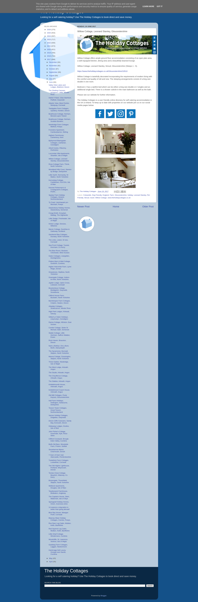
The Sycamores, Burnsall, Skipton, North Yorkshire (59, 352)
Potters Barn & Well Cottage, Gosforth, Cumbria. (59, 262)
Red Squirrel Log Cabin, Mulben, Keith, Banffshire (59, 530)
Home (116, 206)
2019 (49, 53)
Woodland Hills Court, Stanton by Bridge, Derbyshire (60, 170)
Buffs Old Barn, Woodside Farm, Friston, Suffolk (58, 445)
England (106, 195)
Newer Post (83, 206)
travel (92, 198)
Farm (112, 195)
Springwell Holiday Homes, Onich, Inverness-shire (59, 503)
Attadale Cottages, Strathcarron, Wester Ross (60, 307)
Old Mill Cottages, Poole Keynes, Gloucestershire (59, 396)
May (51, 558)
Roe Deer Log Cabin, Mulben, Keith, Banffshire (60, 524)
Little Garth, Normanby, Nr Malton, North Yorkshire (58, 176)
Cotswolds (87, 195)
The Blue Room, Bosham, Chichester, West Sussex (59, 252)
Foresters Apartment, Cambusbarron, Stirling (58, 131)
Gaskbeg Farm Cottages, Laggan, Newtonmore (58, 546)
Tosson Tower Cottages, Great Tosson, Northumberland (58, 410)
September (53, 72)
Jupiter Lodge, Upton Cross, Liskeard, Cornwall (59, 284)
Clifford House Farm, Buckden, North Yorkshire (59, 296)
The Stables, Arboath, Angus (59, 381)
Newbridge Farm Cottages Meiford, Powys (59, 126)
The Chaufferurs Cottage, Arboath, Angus (58, 377)
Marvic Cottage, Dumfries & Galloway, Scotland (59, 230)
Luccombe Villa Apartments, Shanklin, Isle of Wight (59, 154)
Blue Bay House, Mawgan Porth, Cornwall (58, 514)
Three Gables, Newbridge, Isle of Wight (59, 363)
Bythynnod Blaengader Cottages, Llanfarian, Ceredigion (57, 143)
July (51, 79)
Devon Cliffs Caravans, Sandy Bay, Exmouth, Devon (60, 422)
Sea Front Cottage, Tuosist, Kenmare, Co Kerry (59, 246)
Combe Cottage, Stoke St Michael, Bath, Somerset (59, 329)
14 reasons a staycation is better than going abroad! (59, 508)
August (52, 76)
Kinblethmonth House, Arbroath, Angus (57, 385)
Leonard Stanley (140, 195)
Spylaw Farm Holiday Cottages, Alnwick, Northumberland (57, 197)
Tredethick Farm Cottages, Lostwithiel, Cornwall (59, 461)
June (51, 82)
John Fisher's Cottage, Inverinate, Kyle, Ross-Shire (58, 434)
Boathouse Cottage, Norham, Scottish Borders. (60, 120)
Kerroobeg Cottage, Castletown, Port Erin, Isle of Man (59, 182)
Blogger (103, 596)
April (51, 562)
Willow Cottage (101, 198)
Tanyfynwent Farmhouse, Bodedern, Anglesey (58, 492)
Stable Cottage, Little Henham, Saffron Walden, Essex (59, 335)
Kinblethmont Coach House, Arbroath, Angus (59, 391)
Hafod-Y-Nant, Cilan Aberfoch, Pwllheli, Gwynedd (60, 99)
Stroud (86, 198)
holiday (130, 195)
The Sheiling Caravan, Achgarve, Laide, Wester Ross (59, 92)
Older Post (148, 206)
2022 (49, 43)
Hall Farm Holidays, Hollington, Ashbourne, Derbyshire (58, 403)
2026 (49, 30)
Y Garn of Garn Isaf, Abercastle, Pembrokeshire (60, 456)
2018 (49, 56)
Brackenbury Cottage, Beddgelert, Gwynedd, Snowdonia (58, 290)
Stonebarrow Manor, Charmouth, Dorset (57, 451)
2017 (49, 59)
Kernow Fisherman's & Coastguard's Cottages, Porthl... (58, 190)
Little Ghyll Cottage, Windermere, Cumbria (58, 535)
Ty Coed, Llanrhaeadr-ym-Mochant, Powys (58, 203)
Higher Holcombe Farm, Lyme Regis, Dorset (60, 268)
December (53, 62)
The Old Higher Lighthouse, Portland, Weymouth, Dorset (59, 468)
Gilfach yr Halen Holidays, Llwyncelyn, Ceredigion (58, 318)
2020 (49, 49)
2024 (49, 36)
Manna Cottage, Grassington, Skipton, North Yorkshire (60, 357)
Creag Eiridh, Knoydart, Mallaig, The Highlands (58, 214)
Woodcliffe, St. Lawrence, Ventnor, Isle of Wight (58, 540)
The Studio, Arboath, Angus (59, 372)
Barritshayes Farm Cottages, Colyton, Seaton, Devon (59, 302)
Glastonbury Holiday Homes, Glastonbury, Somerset (59, 209)
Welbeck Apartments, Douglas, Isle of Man (57, 487)
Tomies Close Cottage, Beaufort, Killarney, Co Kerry (58, 475)
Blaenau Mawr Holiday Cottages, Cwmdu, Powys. (59, 519)
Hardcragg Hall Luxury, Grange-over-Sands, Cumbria (57, 552)
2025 (49, 33)
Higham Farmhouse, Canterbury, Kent (56, 136)
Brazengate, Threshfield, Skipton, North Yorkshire (59, 481)
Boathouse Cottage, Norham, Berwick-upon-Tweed (60, 115)
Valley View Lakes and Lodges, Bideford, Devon (59, 86)
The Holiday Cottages (66, 570)
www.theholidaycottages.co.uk (119, 198)
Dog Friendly (97, 195)
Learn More (148, 6)
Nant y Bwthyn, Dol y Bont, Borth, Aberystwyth (59, 347)
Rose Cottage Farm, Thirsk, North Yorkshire (59, 165)
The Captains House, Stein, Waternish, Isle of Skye (59, 498)
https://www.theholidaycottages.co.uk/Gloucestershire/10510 (102, 71)
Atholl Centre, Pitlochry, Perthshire (57, 149)
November (53, 66)
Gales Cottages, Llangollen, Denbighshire (59, 257)
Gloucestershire (121, 195)
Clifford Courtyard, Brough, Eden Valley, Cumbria (59, 440)
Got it (160, 6)
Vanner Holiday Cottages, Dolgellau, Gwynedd (58, 416)
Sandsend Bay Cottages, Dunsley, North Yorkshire (59, 235)
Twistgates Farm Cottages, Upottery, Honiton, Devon (59, 109)
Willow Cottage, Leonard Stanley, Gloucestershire (59, 160)
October (52, 69)
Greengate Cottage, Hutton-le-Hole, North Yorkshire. (59, 278)
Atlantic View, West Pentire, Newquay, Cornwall (59, 104)
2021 (49, 46)
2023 (49, 39)
